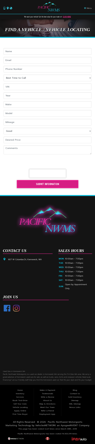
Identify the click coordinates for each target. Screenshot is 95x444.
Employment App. (47, 414)
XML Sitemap (75, 403)
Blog (75, 390)
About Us (47, 400)
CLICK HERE (67, 17)
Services (20, 397)
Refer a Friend (47, 410)
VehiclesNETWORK (45, 425)
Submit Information (47, 184)
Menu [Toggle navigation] (88, 8)
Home (20, 390)
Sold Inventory (75, 397)
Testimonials (47, 393)
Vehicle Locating (20, 407)
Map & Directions (47, 403)
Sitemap (75, 400)
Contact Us (75, 393)
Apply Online (20, 410)
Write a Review (47, 397)
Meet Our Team (47, 407)
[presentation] (47, 173)
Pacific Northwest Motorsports (65, 422)
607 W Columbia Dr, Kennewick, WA (24, 259)
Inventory (20, 393)
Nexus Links (74, 407)
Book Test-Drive (20, 400)
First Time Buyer (20, 414)
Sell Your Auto (20, 403)
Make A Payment (47, 390)
